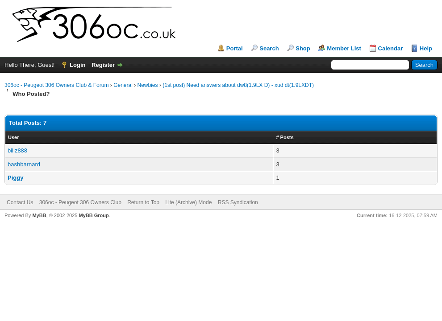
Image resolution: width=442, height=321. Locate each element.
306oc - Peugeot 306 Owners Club (80, 202)
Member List (344, 48)
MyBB (39, 215)
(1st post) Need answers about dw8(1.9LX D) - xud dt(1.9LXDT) (238, 85)
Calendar (390, 48)
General (123, 85)
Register (103, 65)
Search (269, 48)
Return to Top (143, 202)
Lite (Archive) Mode (188, 202)
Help (426, 48)
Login (77, 65)
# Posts (284, 137)
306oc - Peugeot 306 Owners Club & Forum (56, 85)
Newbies (148, 85)
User (13, 137)
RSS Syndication (238, 202)
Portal (234, 48)
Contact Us (20, 202)
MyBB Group (93, 215)
